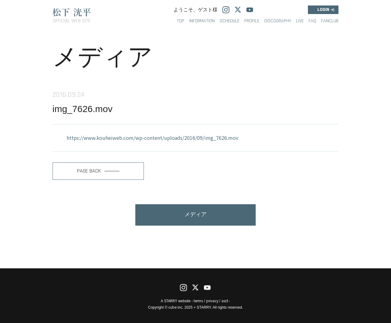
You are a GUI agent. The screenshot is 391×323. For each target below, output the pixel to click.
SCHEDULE (229, 21)
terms (198, 300)
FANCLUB (329, 21)
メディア (195, 214)
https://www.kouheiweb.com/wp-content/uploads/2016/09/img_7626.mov (152, 137)
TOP (180, 21)
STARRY (170, 300)
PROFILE (251, 21)
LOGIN (323, 9)
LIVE (300, 21)
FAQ (312, 21)
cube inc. (175, 307)
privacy (212, 300)
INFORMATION (202, 21)
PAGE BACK (98, 170)
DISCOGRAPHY (277, 21)
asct (224, 300)
